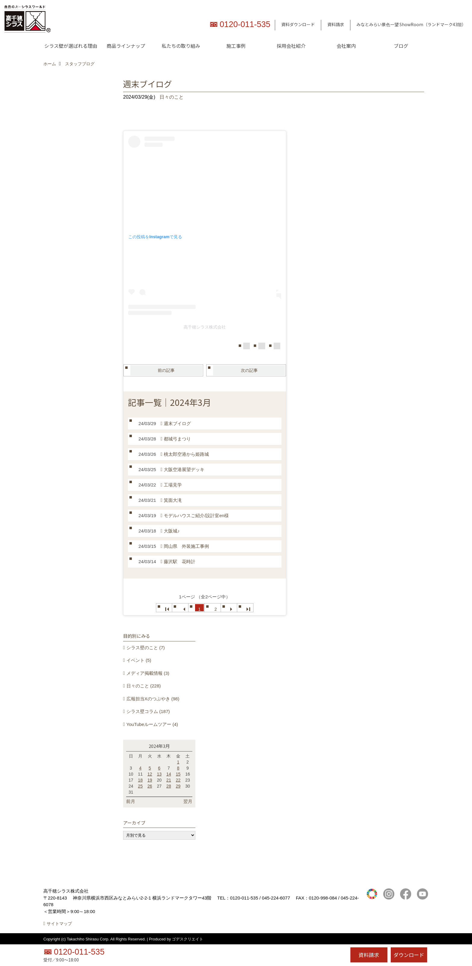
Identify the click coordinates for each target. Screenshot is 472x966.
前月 (130, 801)
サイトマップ (59, 923)
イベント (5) (138, 660)
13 (159, 774)
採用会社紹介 (291, 45)
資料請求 (335, 24)
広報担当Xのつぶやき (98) (152, 698)
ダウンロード (408, 954)
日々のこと (172, 97)
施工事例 (236, 45)
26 (150, 786)
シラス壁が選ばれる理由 (70, 45)
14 (168, 774)
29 (178, 786)
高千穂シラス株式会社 (205, 327)
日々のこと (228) (143, 685)
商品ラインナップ (126, 45)
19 (150, 780)
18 (140, 780)
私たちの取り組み (181, 45)
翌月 (187, 801)
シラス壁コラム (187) (148, 711)
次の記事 (249, 370)
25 (140, 786)
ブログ (401, 45)
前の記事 (166, 370)
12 (150, 774)
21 (168, 780)
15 (178, 774)
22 (178, 780)
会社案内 (346, 45)
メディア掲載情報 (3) (147, 673)
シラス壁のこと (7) (145, 647)
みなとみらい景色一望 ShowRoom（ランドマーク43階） (411, 24)
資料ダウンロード (298, 24)
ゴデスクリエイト (187, 939)
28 (168, 786)
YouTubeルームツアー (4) (152, 724)
